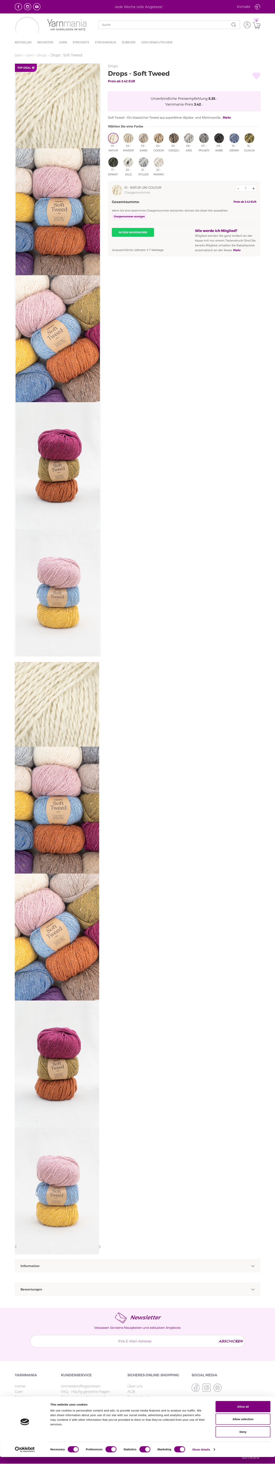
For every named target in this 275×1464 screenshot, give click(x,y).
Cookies (134, 1402)
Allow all (243, 1413)
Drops (43, 55)
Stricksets (81, 42)
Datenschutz (138, 1397)
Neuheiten (45, 42)
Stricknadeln (105, 42)
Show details (201, 1456)
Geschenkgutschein (156, 42)
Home (20, 1386)
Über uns (135, 1386)
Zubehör (128, 42)
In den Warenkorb (133, 232)
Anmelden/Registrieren (80, 1386)
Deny (243, 1438)
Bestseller (23, 42)
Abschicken (227, 1341)
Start (19, 55)
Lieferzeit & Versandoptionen (85, 1402)
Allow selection (242, 1426)
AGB (131, 1392)
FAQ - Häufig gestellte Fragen (85, 1392)
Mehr (227, 117)
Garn (63, 42)
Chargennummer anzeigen (129, 216)
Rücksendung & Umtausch (83, 1397)
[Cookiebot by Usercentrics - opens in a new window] (25, 1456)
